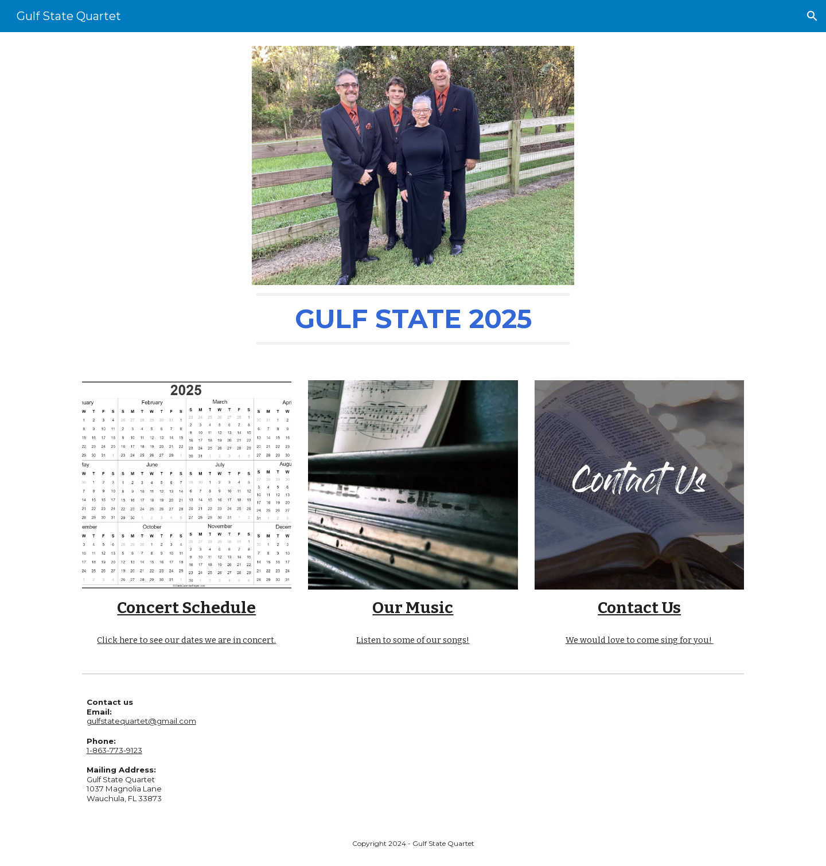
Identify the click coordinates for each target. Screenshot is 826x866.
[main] (413, 319)
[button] (812, 16)
